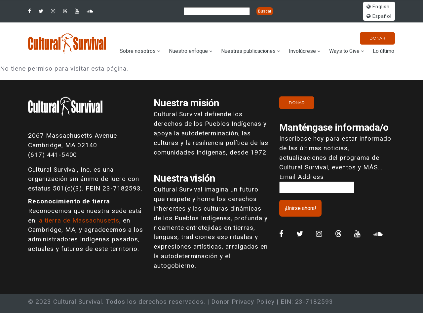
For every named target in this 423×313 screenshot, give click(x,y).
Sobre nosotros (138, 51)
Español (379, 16)
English (378, 7)
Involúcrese (302, 51)
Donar (377, 38)
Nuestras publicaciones (248, 51)
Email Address (301, 177)
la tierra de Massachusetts (78, 220)
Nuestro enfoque (188, 51)
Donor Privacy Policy (243, 301)
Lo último (383, 51)
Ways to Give (344, 51)
